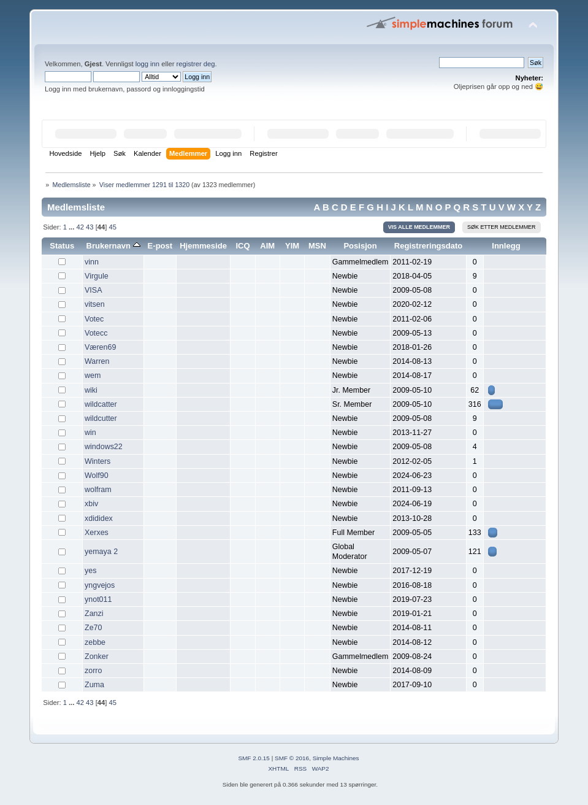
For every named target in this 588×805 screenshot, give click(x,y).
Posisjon (359, 245)
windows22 (104, 446)
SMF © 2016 (292, 758)
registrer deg (196, 63)
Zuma (94, 684)
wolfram (98, 489)
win (90, 432)
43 (89, 227)
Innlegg (506, 245)
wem (93, 375)
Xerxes (97, 532)
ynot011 (98, 599)
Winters (97, 461)
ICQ (242, 245)
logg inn (147, 63)
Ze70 (93, 627)
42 (79, 227)
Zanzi (94, 613)
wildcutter (101, 418)
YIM (292, 245)
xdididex (99, 518)
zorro (93, 670)
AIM (267, 245)
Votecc (96, 333)
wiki (91, 390)
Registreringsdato (428, 245)
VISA (93, 290)
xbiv (91, 503)
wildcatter (101, 404)
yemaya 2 (101, 551)
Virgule (97, 276)
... (72, 227)
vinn (92, 262)
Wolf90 (97, 475)
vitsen (95, 304)
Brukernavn (113, 245)
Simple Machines (336, 758)
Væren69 (100, 347)
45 (112, 227)
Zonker (97, 656)
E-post (160, 245)
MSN (317, 245)
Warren (97, 361)
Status (62, 245)
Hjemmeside (203, 245)
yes (90, 570)
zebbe (95, 642)
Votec (94, 319)
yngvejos (100, 585)
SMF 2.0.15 (254, 758)
